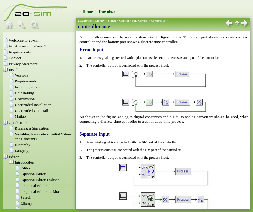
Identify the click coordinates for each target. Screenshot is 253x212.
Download (108, 11)
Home (87, 11)
